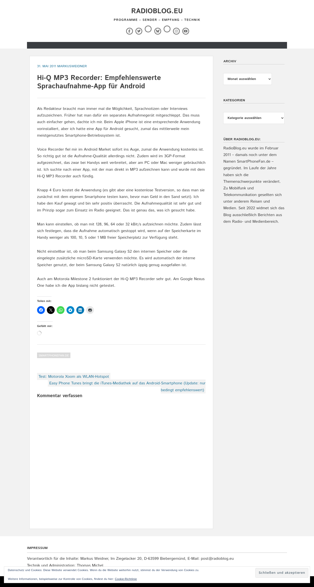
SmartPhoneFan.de (54, 355)
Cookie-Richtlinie (126, 579)
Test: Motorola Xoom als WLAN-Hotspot (74, 376)
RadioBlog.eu (157, 11)
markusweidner (72, 66)
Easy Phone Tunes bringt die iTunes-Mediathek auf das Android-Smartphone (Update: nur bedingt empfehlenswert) (127, 386)
